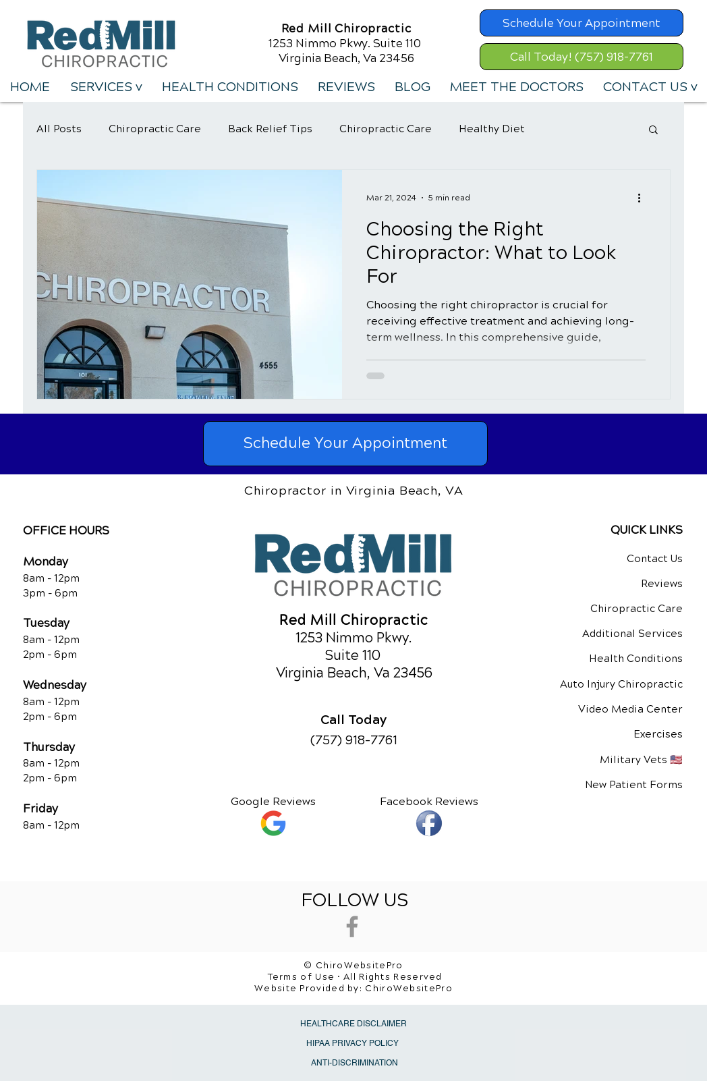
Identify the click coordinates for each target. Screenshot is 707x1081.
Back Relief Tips (270, 129)
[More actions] (643, 198)
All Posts (59, 129)
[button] (105, 87)
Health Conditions (636, 659)
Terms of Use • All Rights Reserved (355, 977)
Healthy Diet (492, 129)
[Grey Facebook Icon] (352, 926)
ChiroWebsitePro (409, 988)
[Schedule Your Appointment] (581, 22)
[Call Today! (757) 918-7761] (581, 56)
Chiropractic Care (155, 129)
